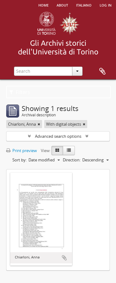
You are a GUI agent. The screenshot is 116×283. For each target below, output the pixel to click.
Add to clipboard (64, 258)
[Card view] (57, 150)
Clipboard (102, 71)
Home (43, 4)
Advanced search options (58, 136)
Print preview (21, 150)
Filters (19, 92)
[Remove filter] (39, 124)
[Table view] (69, 150)
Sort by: (19, 160)
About (62, 4)
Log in (106, 4)
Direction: (71, 160)
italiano (84, 4)
